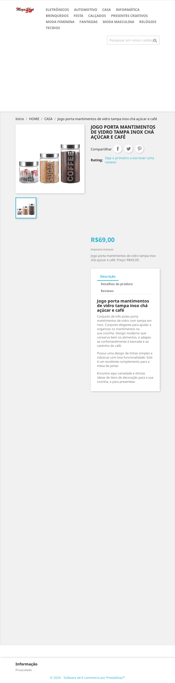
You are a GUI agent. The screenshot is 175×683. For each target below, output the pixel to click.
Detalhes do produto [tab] (117, 284)
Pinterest (139, 149)
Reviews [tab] (107, 291)
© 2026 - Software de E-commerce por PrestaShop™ (87, 677)
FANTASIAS (88, 21)
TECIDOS (53, 28)
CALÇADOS (97, 15)
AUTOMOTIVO (85, 9)
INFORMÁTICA (127, 9)
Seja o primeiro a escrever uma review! (129, 160)
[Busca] (133, 40)
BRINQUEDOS (57, 15)
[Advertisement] (88, 79)
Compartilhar (118, 149)
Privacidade (23, 670)
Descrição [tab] (107, 276)
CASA (106, 9)
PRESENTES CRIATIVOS (129, 15)
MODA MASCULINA (118, 21)
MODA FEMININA (60, 21)
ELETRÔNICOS (57, 9)
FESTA (78, 15)
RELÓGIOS (147, 21)
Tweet (128, 149)
